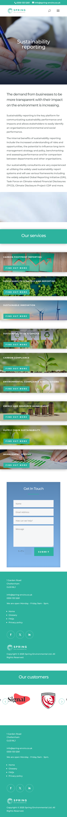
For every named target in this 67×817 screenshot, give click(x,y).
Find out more (16, 268)
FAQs (11, 618)
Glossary (13, 615)
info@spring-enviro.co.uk (19, 594)
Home (12, 611)
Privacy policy (16, 622)
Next (61, 701)
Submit (44, 551)
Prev (5, 701)
